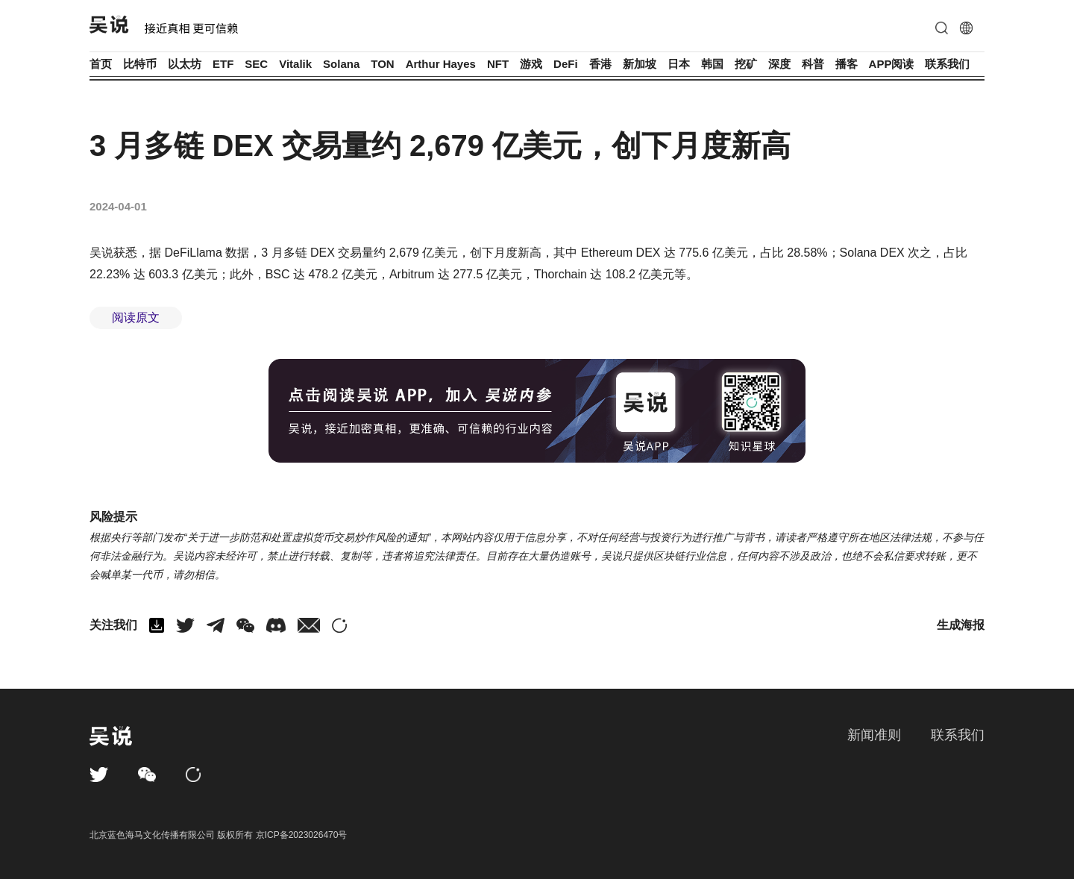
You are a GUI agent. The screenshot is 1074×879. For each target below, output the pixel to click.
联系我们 (947, 63)
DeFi (565, 63)
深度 (779, 63)
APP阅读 (891, 63)
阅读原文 (136, 317)
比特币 (140, 63)
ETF (223, 63)
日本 (679, 63)
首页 (101, 63)
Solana (341, 63)
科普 (813, 63)
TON (382, 63)
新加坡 (639, 63)
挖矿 (746, 63)
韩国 (712, 63)
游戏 (531, 63)
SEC (256, 63)
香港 (600, 63)
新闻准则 (874, 735)
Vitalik (295, 63)
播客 (846, 63)
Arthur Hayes (441, 63)
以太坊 (184, 63)
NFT (498, 63)
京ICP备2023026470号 (302, 835)
